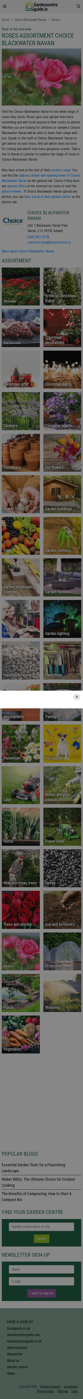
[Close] (76, 696)
